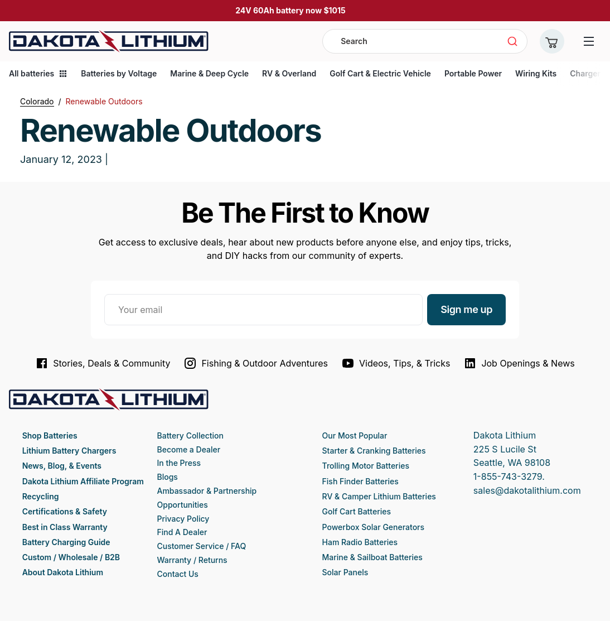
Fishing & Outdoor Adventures (255, 363)
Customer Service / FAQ (201, 546)
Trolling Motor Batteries (365, 465)
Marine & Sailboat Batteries (372, 557)
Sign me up (466, 309)
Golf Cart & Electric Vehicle (380, 73)
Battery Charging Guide (66, 542)
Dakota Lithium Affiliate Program (83, 481)
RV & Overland (289, 73)
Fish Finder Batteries (360, 481)
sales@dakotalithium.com (527, 490)
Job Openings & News (518, 363)
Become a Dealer (189, 449)
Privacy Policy (183, 518)
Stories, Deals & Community (102, 363)
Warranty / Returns (192, 560)
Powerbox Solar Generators (373, 527)
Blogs (167, 477)
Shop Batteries (50, 435)
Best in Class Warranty (65, 527)
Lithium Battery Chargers (69, 450)
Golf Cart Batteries (356, 511)
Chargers (587, 73)
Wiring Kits (535, 73)
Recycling (40, 496)
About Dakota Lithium (62, 572)
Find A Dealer (182, 532)
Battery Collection (190, 435)
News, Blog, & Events (61, 465)
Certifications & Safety (64, 511)
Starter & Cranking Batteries (374, 450)
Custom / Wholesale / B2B (71, 557)
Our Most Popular (355, 435)
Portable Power (473, 73)
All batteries (38, 73)
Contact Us (178, 574)
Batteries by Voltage (119, 73)
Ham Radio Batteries (360, 542)
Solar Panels (345, 572)
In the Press (179, 463)
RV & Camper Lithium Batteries (379, 496)
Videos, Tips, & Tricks (395, 363)
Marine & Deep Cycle (209, 73)
